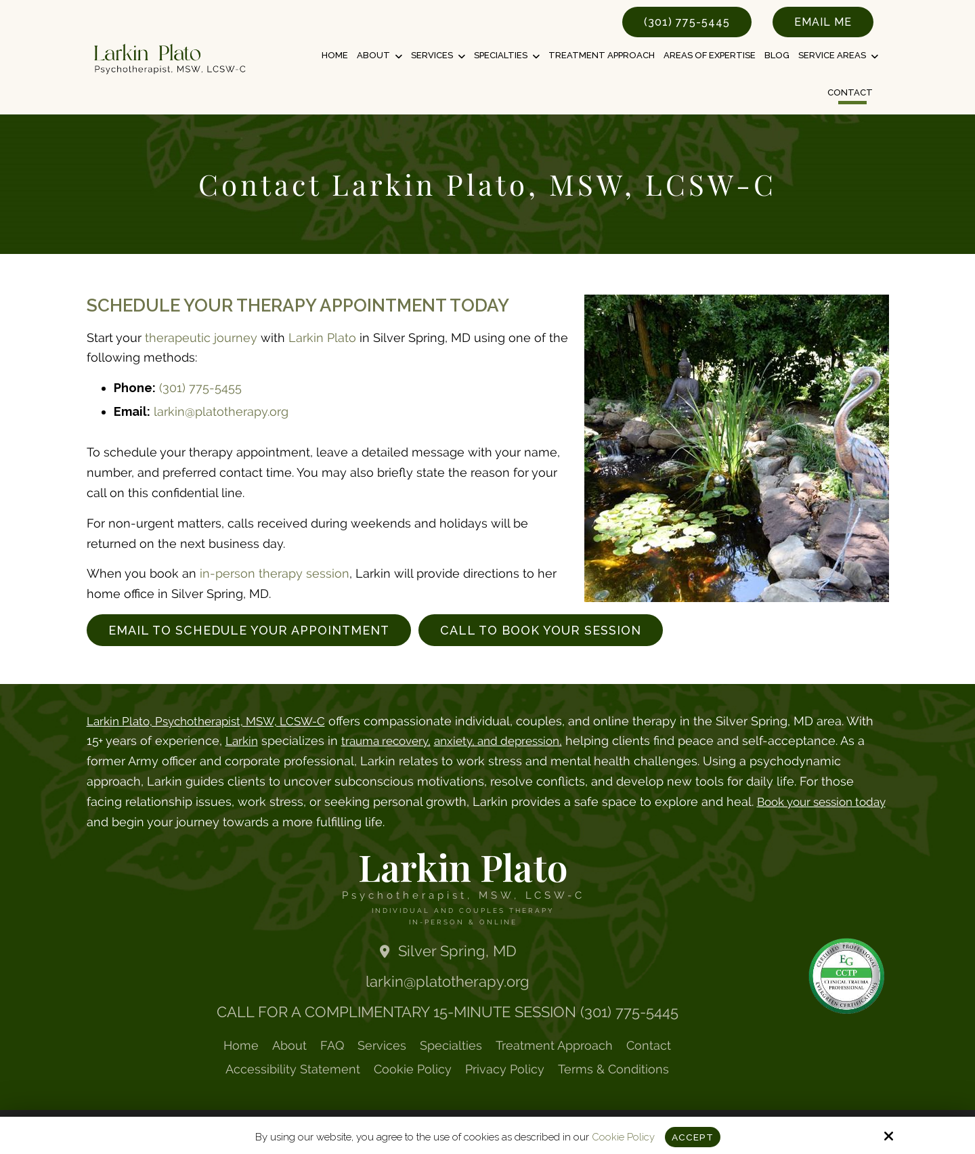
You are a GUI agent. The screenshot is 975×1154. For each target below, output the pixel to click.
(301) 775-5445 (687, 22)
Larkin (273, 740)
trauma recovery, (422, 740)
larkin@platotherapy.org (221, 411)
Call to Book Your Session (540, 630)
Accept (692, 1136)
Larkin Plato (322, 337)
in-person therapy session (274, 573)
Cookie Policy (621, 1136)
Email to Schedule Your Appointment (248, 630)
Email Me (823, 22)
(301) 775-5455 (200, 388)
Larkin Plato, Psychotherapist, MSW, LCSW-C (215, 721)
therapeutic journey (201, 337)
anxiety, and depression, (544, 740)
